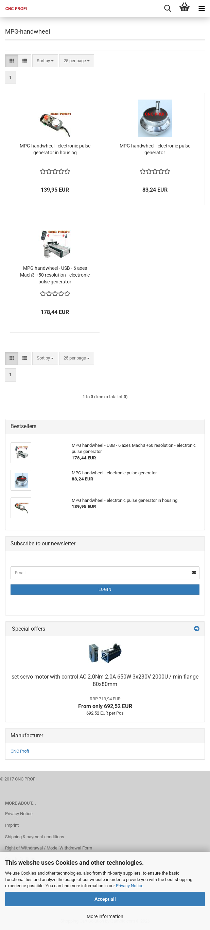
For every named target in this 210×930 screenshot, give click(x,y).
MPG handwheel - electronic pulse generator (155, 149)
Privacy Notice (129, 885)
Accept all (105, 899)
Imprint (12, 825)
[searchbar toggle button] (167, 8)
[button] (11, 61)
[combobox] (45, 61)
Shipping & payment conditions (34, 836)
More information (105, 916)
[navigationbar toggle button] (201, 8)
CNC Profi (20, 751)
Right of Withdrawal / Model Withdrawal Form (48, 847)
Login (105, 589)
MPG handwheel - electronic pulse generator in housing (55, 149)
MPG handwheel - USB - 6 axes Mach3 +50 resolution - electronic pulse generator (55, 274)
